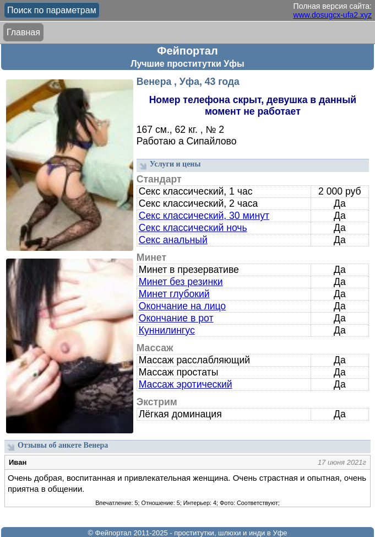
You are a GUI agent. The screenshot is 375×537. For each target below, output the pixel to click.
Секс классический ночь (193, 227)
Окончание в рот (176, 318)
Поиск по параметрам (51, 10)
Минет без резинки (181, 281)
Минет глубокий (174, 293)
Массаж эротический (185, 384)
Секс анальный (173, 239)
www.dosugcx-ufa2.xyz (333, 14)
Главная (23, 32)
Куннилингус (167, 330)
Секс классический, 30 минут (204, 215)
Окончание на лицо (182, 306)
